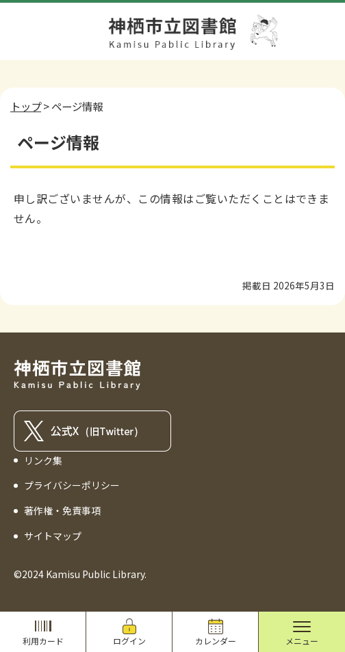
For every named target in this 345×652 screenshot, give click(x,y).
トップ (25, 106)
